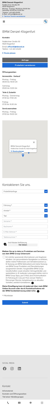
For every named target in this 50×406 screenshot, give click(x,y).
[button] (23, 155)
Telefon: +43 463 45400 (11, 12)
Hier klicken (23, 245)
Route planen (9, 53)
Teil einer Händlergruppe (12, 397)
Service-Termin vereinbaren (14, 16)
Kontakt (6, 386)
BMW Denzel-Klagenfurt (12, 2)
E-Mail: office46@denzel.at (12, 14)
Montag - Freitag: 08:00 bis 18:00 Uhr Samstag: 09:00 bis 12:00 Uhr (16, 9)
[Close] (34, 142)
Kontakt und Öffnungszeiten (14, 394)
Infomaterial (7, 391)
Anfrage (25, 60)
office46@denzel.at (15, 46)
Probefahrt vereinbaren (25, 65)
